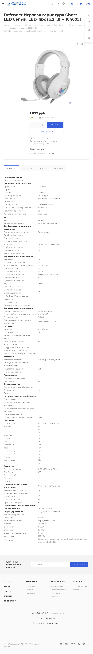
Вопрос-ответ (78, 590)
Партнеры (30, 593)
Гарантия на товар (80, 586)
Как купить (28, 168)
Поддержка (10, 601)
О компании (31, 586)
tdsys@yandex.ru (48, 618)
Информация (58, 581)
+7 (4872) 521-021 (40, 613)
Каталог (8, 581)
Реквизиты (55, 593)
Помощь (77, 581)
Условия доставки (58, 590)
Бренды (8, 596)
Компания (31, 581)
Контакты (30, 590)
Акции (7, 586)
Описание (11, 168)
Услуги (7, 591)
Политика (55, 596)
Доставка (58, 168)
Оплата (43, 168)
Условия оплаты (57, 586)
